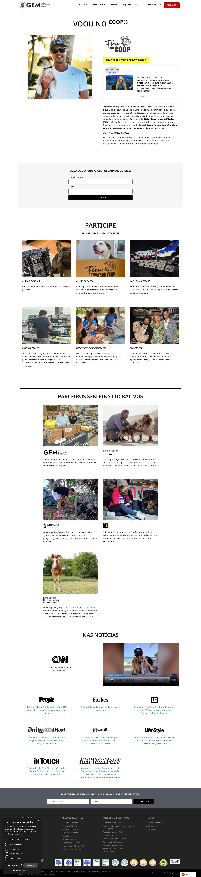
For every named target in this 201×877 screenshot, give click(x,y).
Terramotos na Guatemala (73, 849)
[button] (21, 870)
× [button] (38, 820)
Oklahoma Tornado (70, 823)
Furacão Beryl (109, 835)
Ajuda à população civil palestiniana (113, 850)
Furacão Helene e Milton (114, 832)
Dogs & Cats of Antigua (165, 125)
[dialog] (22, 846)
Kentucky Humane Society (116, 128)
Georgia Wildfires (69, 826)
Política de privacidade (172, 873)
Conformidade (150, 829)
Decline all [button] (13, 865)
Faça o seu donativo (153, 823)
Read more (23, 834)
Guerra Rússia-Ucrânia (113, 845)
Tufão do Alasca (69, 839)
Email (71, 187)
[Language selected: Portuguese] (188, 874)
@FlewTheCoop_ (122, 133)
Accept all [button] (31, 865)
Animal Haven (146, 125)
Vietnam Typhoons (70, 833)
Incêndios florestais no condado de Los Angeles (118, 827)
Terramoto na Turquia (112, 842)
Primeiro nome (75, 177)
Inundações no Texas (112, 823)
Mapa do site (157, 873)
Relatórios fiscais (151, 826)
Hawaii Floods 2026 (70, 829)
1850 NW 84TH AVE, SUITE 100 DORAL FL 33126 (36, 874)
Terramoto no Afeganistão (73, 846)
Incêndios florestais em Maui (116, 839)
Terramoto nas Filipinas (72, 843)
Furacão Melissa (69, 836)
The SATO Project (141, 128)
